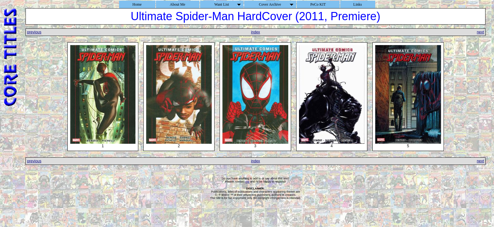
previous (34, 32)
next (480, 32)
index (255, 32)
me (247, 181)
